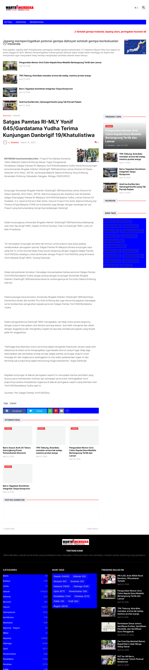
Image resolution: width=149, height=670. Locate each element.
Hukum (129, 236)
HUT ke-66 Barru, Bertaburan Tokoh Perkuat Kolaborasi (130, 659)
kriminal (111, 265)
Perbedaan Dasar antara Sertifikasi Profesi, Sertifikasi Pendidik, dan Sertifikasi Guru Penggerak (131, 627)
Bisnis (109, 221)
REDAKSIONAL (37, 22)
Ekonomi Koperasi (132, 231)
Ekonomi (111, 231)
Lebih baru (10, 528)
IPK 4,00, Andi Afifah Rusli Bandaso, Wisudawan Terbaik (130, 578)
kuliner (126, 265)
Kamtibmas (25, 617)
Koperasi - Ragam (25, 627)
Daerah (16, 116)
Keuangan (130, 251)
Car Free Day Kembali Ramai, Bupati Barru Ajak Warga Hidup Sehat (131, 644)
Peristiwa (112, 260)
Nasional (25, 638)
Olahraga (112, 255)
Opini (25, 648)
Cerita (25, 586)
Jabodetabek (115, 246)
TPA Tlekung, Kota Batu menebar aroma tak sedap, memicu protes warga (55, 75)
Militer (25, 633)
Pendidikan (25, 659)
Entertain (111, 236)
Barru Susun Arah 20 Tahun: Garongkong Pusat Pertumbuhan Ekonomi (17, 450)
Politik (59, 601)
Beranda (7, 116)
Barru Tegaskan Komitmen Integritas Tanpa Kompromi (46, 88)
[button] (136, 7)
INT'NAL (8, 22)
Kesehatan (112, 251)
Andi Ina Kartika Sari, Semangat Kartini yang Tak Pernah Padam (50, 102)
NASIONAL (21, 22)
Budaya (124, 221)
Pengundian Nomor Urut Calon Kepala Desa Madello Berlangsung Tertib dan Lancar (60, 62)
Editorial (130, 226)
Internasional (114, 241)
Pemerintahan (133, 255)
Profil (73, 601)
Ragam (131, 260)
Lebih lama (92, 528)
